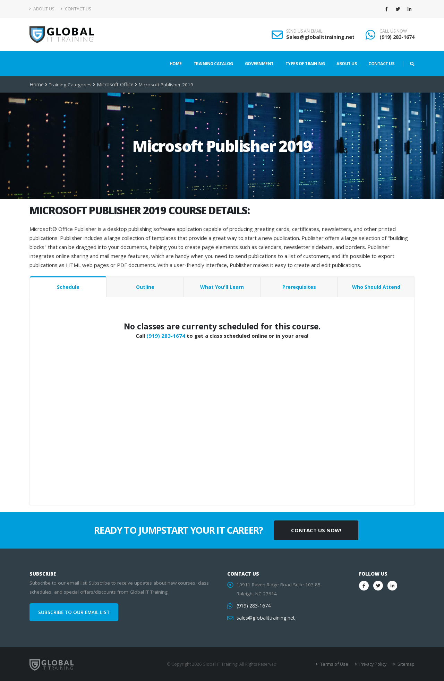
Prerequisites (299, 287)
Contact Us (76, 9)
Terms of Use (336, 664)
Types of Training (305, 64)
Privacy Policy (373, 664)
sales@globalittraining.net (265, 618)
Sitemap (406, 664)
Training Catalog (213, 64)
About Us (41, 9)
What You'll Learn (222, 287)
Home (176, 64)
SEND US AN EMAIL (304, 31)
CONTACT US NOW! (316, 530)
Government (259, 64)
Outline (145, 287)
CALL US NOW (393, 31)
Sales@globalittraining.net (320, 37)
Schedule (68, 287)
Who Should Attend (376, 287)
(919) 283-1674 (397, 37)
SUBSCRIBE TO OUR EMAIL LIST (74, 612)
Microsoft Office (113, 84)
